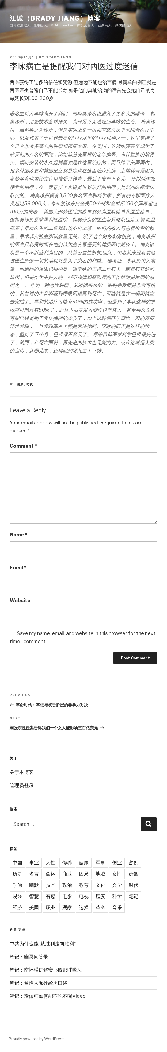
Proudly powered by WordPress (36, 1038)
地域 (100, 874)
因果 (84, 874)
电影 (67, 896)
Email (18, 567)
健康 (20, 384)
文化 (100, 885)
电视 (84, 896)
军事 (100, 862)
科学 (117, 896)
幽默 (34, 885)
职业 (50, 907)
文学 (117, 885)
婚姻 (133, 874)
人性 (50, 862)
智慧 (34, 896)
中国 (17, 862)
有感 (50, 896)
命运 (50, 874)
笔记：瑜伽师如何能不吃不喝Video (48, 996)
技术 (50, 885)
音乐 (117, 907)
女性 (117, 874)
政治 (67, 885)
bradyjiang (58, 57)
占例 (133, 862)
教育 (84, 885)
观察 (67, 907)
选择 (84, 907)
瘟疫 (100, 896)
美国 (34, 907)
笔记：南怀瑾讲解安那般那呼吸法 (46, 970)
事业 (34, 862)
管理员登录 (22, 785)
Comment (23, 446)
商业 (67, 874)
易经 (17, 896)
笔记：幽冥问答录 (29, 956)
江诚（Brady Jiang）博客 (55, 18)
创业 (117, 862)
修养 (67, 862)
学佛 (17, 885)
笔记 (133, 896)
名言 (34, 874)
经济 (17, 907)
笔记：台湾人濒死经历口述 (38, 983)
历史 (17, 874)
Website (20, 600)
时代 (29, 384)
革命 (100, 907)
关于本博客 (22, 772)
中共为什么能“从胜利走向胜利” (43, 943)
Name (18, 534)
